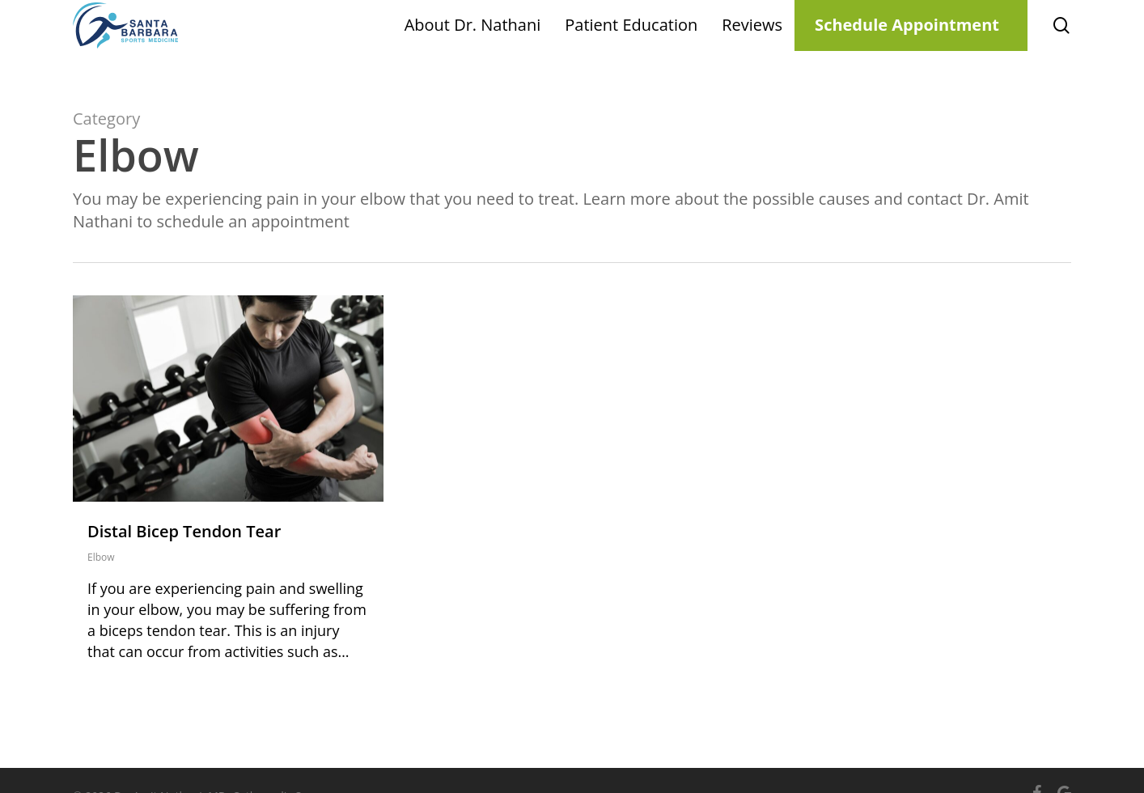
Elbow (101, 557)
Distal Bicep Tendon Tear (184, 531)
